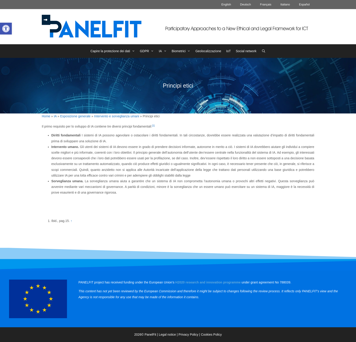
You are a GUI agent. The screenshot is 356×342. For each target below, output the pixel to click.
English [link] (226, 4)
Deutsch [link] (245, 4)
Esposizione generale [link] (75, 116)
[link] (6, 28)
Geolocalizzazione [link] (208, 51)
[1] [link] (153, 125)
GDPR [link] (148, 51)
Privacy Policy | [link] (189, 334)
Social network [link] (246, 51)
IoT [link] (228, 51)
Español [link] (304, 4)
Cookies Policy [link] (211, 334)
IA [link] (164, 51)
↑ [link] (71, 221)
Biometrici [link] (182, 51)
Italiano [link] (285, 4)
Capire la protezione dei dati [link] (113, 51)
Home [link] (46, 116)
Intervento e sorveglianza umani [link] (116, 116)
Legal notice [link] (167, 334)
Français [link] (265, 4)
